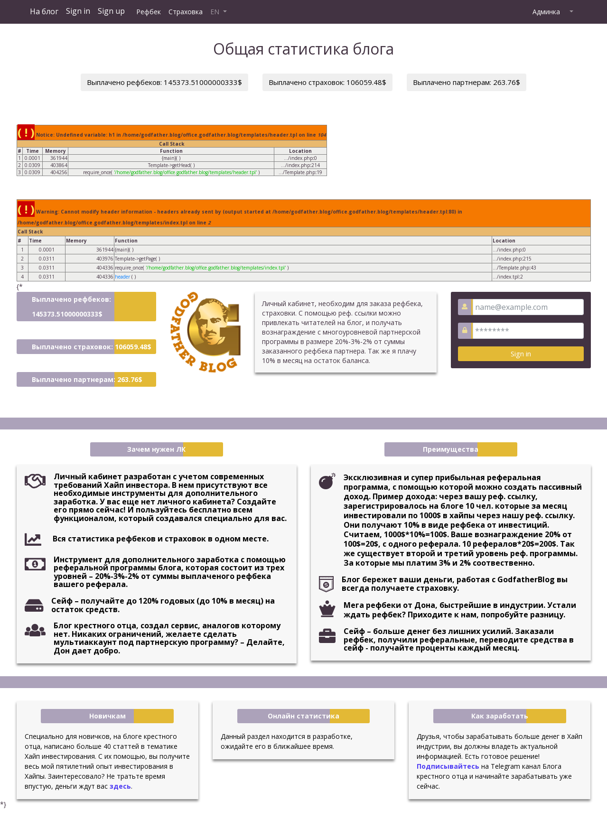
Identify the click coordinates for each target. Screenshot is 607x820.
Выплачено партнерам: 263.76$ (466, 82)
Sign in (78, 11)
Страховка (185, 11)
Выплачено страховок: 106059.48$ (327, 82)
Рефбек (148, 11)
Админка (546, 11)
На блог (44, 11)
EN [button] (215, 11)
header (122, 276)
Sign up (111, 11)
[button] (570, 12)
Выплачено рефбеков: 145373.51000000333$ (164, 82)
